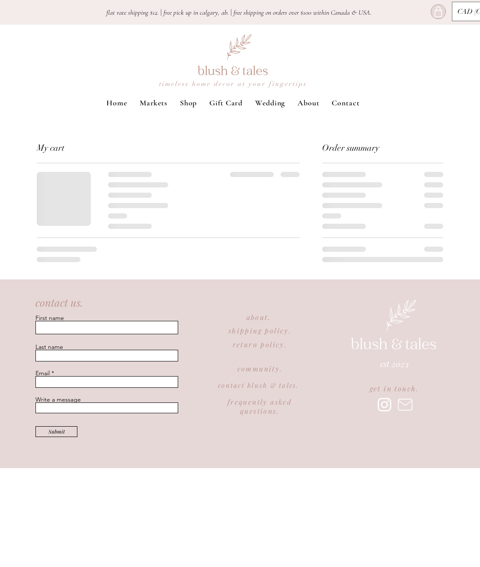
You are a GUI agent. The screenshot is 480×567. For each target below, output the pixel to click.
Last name (49, 347)
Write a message (58, 399)
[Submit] (56, 431)
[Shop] (438, 11)
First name (49, 318)
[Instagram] (384, 405)
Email (42, 373)
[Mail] (405, 404)
